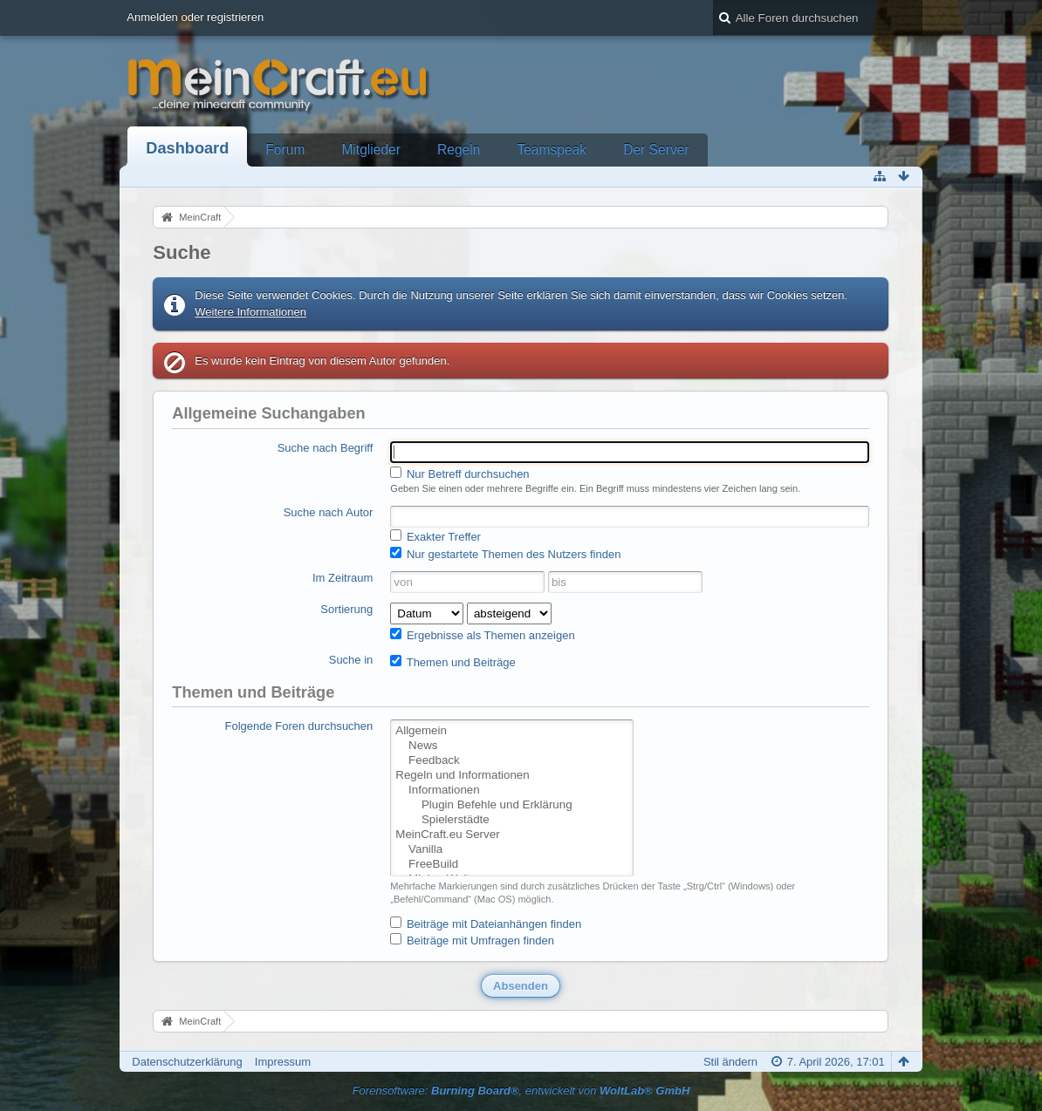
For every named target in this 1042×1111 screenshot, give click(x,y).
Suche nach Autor (329, 512)
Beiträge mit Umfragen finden (472, 940)
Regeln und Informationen (511, 775)
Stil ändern (730, 1061)
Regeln (458, 149)
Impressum (283, 1061)
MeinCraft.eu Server (511, 835)
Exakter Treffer (435, 536)
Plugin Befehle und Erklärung (511, 805)
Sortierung (346, 609)
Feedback (511, 760)
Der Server (656, 149)
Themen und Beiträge (452, 662)
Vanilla (511, 849)
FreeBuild (511, 864)
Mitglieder (371, 149)
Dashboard (187, 148)
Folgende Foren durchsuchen (298, 726)
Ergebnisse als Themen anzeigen (482, 635)
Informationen (511, 790)
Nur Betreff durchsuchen (459, 474)
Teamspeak (551, 149)
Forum (285, 149)
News (511, 746)
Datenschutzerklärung (187, 1061)
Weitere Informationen (250, 311)
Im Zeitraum (342, 577)
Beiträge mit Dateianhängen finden (485, 923)
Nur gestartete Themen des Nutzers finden (505, 554)
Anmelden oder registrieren (195, 17)
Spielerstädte (511, 820)
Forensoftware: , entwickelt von (521, 1090)
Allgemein (511, 731)
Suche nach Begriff (326, 447)
